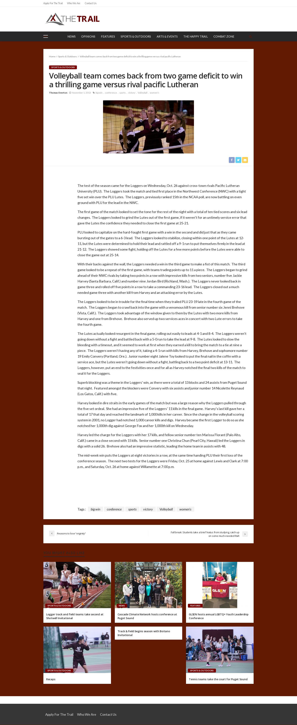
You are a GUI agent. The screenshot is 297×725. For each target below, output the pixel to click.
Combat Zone (223, 36)
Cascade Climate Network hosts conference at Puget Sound (147, 616)
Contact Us (91, 3)
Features (108, 36)
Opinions (88, 36)
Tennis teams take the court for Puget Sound (218, 679)
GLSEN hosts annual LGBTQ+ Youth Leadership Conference (218, 616)
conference (111, 92)
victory (131, 92)
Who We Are (73, 3)
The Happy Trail (195, 36)
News (71, 36)
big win (99, 92)
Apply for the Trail (53, 3)
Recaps (50, 679)
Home (52, 56)
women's (154, 92)
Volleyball (142, 92)
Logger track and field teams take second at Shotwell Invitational (74, 616)
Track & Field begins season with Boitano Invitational (144, 633)
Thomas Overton (58, 92)
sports (122, 92)
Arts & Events (167, 36)
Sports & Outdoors (136, 36)
